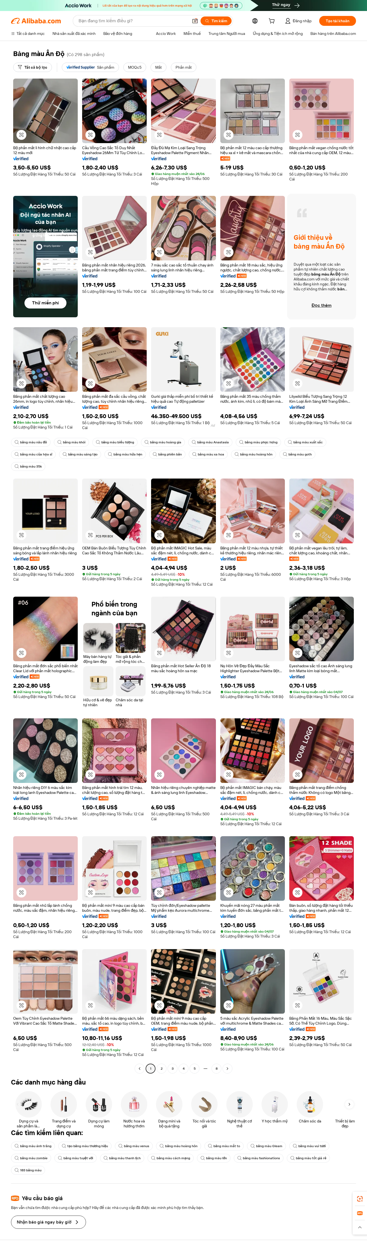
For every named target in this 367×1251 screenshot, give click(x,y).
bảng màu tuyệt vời (75, 1158)
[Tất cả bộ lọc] (32, 67)
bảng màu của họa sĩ (33, 454)
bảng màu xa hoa (208, 454)
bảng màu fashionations (258, 1158)
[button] (195, 21)
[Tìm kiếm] (216, 20)
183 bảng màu (28, 1170)
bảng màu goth (297, 454)
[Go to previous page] (139, 1069)
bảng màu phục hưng (258, 442)
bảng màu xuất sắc (305, 442)
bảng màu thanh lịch (122, 1158)
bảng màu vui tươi (309, 1146)
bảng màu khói (71, 442)
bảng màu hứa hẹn (125, 454)
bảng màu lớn (214, 1158)
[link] (360, 1199)
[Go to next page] (227, 1069)
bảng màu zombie (31, 1158)
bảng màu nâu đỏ (31, 442)
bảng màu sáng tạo (80, 454)
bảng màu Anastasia (210, 442)
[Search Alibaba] (133, 21)
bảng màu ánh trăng (33, 1146)
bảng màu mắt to (224, 1146)
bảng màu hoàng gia (162, 442)
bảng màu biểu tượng (115, 442)
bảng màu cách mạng (170, 1158)
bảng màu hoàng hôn (254, 454)
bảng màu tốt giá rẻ (308, 1158)
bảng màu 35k (28, 466)
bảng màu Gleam (266, 1146)
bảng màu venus (133, 1146)
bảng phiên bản (167, 454)
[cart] (273, 22)
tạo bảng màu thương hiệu (85, 1146)
